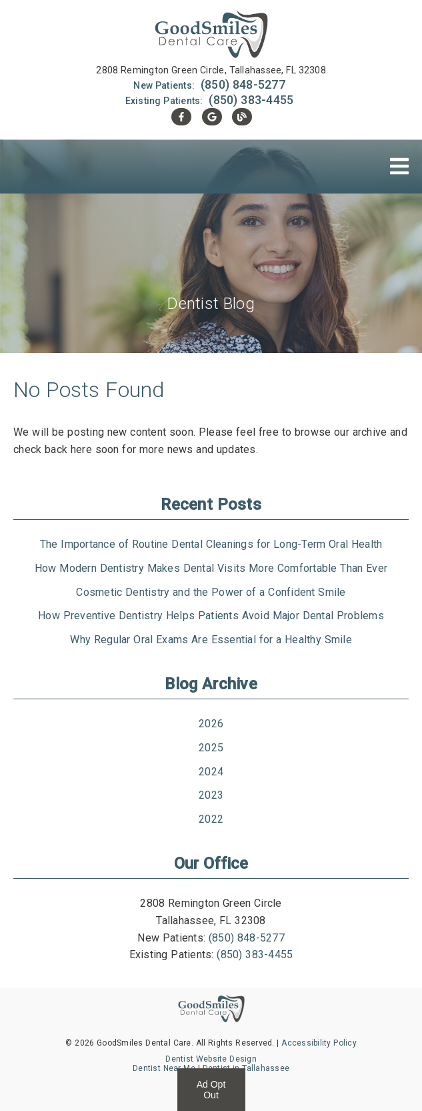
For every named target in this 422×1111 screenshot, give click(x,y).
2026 (211, 723)
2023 (211, 795)
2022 (211, 819)
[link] (211, 35)
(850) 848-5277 (243, 84)
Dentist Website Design (211, 1059)
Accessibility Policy (319, 1043)
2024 (211, 771)
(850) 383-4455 (251, 100)
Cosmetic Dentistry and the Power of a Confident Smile (210, 592)
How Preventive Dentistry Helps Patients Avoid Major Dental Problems (211, 615)
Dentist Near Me (164, 1068)
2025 (211, 747)
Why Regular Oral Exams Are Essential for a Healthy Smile (211, 639)
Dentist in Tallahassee (246, 1068)
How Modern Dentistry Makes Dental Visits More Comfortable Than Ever (211, 568)
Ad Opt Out (211, 1089)
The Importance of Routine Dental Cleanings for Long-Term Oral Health (211, 544)
